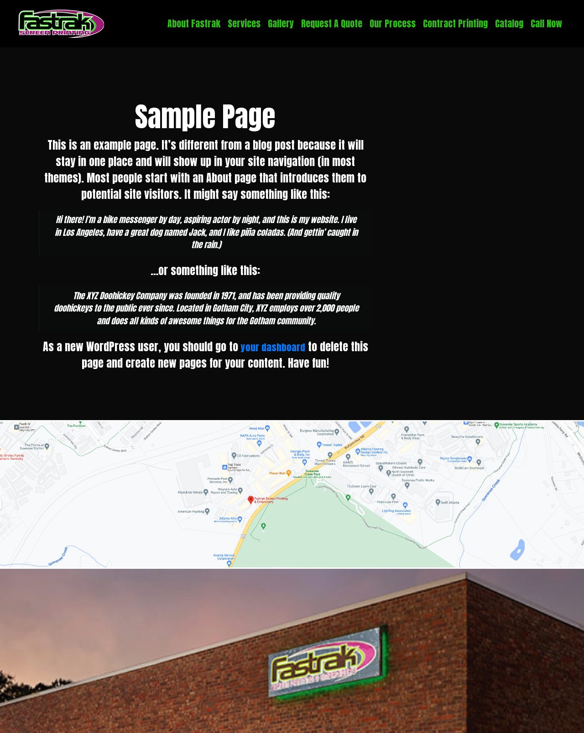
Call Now (546, 23)
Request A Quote (331, 23)
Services (244, 23)
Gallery (281, 23)
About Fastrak (193, 23)
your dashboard (273, 346)
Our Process (393, 23)
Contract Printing (455, 23)
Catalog (509, 23)
